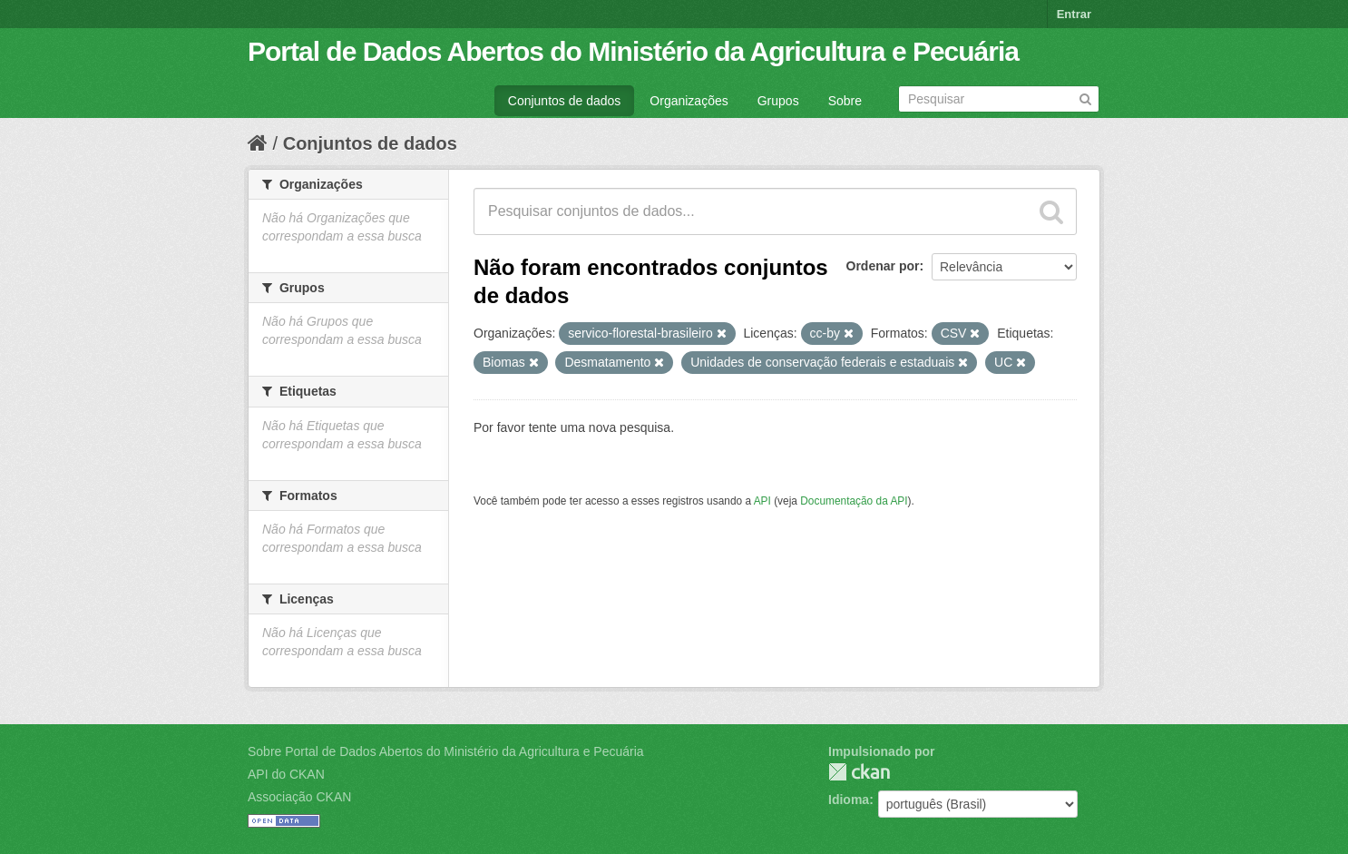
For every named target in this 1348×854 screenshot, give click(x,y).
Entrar (1074, 14)
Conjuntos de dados (564, 100)
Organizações (689, 100)
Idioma (848, 799)
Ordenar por (883, 266)
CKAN (859, 771)
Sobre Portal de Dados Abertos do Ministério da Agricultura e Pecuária (446, 751)
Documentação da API (853, 501)
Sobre (845, 100)
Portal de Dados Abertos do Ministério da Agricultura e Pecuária (633, 51)
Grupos (778, 100)
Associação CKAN (299, 797)
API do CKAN (286, 774)
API (762, 501)
